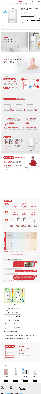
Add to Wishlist (24, 22)
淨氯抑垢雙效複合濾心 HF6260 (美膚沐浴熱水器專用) (16, 378)
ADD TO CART (26, 20)
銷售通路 (11, 388)
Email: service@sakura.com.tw (23, 388)
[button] (19, 15)
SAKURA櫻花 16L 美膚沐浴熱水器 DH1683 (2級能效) (5, 378)
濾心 (26, 3)
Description (7, 28)
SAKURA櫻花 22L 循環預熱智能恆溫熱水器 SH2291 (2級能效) (25, 378)
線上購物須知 (11, 386)
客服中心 (30, 3)
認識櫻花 (2, 386)
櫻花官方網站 (2, 388)
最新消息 (2, 387)
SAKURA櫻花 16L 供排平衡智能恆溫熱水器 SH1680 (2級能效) (35, 378)
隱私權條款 (11, 387)
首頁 (10, 3)
